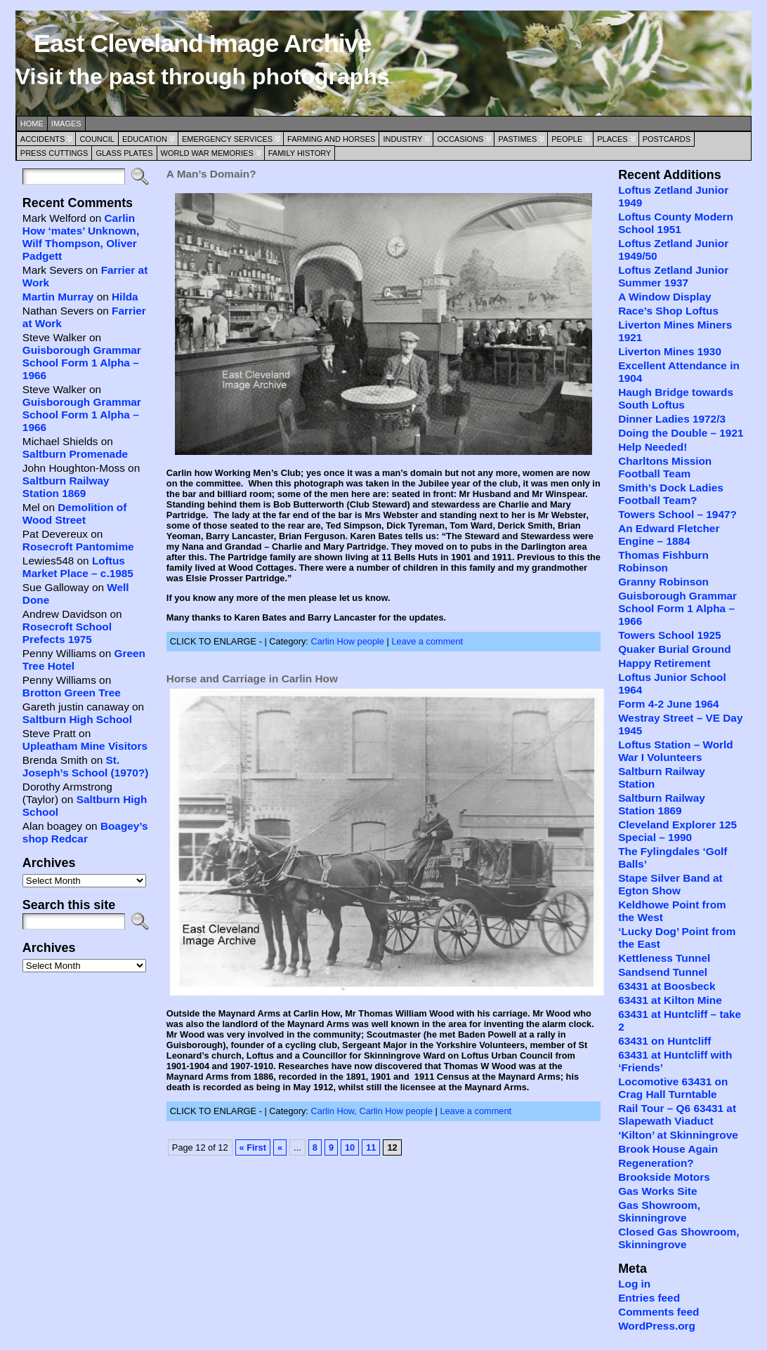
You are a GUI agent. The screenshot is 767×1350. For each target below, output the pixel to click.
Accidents (42, 139)
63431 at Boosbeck (666, 986)
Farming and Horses (331, 139)
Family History (300, 153)
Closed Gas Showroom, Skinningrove (678, 1238)
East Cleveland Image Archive (202, 43)
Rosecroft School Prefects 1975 (67, 633)
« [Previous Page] (279, 1147)
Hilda (125, 297)
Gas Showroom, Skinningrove (659, 1211)
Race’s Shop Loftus (668, 311)
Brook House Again (668, 1149)
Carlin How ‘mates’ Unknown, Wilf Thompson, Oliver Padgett (80, 237)
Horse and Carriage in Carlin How (252, 678)
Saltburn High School (77, 719)
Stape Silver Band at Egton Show (670, 884)
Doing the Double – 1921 (680, 433)
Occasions (460, 139)
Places (612, 139)
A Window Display (664, 297)
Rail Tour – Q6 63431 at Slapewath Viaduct (677, 1114)
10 (350, 1147)
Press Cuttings (54, 153)
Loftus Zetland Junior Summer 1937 (673, 276)
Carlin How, (334, 1111)
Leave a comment (427, 641)
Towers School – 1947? (677, 514)
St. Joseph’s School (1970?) (85, 766)
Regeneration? (656, 1163)
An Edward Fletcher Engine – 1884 (668, 534)
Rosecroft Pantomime (78, 546)
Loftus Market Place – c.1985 (77, 567)
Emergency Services (227, 139)
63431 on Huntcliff (664, 1041)
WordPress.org (656, 1326)
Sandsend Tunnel (662, 972)
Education (144, 139)
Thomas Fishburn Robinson (663, 561)
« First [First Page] (253, 1147)
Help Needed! (652, 447)
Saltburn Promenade (75, 454)
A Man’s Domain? (211, 174)
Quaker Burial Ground (674, 649)
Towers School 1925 (669, 635)
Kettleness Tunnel (664, 958)
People (566, 139)
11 (371, 1147)
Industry (402, 139)
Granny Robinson (663, 582)
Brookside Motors (664, 1177)
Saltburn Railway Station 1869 (66, 487)
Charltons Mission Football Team (665, 467)
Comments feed (658, 1312)
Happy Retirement (664, 663)
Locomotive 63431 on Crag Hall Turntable (673, 1088)
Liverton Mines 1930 (669, 351)
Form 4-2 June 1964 (668, 704)
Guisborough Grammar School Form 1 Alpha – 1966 (81, 362)
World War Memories (207, 153)
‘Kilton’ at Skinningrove (678, 1135)
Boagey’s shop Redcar (85, 832)
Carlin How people (347, 641)
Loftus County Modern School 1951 (675, 223)
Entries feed (649, 1298)
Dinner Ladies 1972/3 (672, 419)
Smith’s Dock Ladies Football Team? (670, 494)
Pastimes (517, 139)
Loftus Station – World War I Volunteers (675, 751)
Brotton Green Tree (71, 693)
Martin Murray (58, 297)
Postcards (666, 139)
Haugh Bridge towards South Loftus (675, 398)
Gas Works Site (657, 1191)
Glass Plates (124, 153)
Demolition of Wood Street (74, 513)
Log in (634, 1284)
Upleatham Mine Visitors (85, 746)
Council (96, 139)
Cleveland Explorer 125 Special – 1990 (677, 831)
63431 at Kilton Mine (670, 1000)
